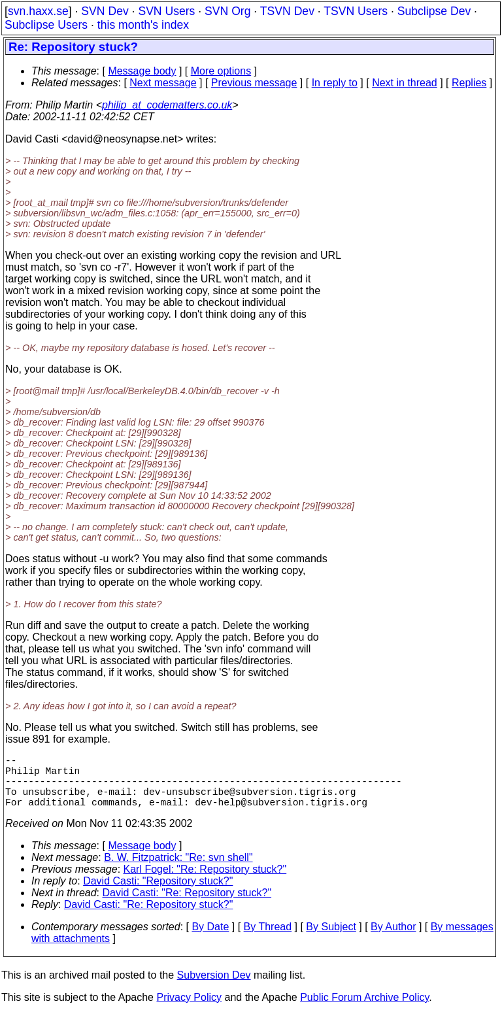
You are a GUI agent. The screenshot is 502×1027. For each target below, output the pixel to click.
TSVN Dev (287, 11)
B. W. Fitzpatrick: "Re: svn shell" (178, 870)
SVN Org (227, 11)
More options (221, 70)
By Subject (331, 939)
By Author (393, 939)
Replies (469, 82)
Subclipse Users (46, 24)
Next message (162, 82)
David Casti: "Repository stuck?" (158, 894)
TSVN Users (356, 11)
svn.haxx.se (38, 11)
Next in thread (404, 82)
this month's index (143, 24)
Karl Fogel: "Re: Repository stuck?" (205, 882)
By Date (210, 939)
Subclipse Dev (434, 11)
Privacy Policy (189, 1010)
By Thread (268, 939)
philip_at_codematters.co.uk (167, 104)
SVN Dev (104, 11)
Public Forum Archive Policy (364, 1010)
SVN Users (166, 11)
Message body (142, 70)
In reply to (335, 82)
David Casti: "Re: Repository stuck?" (187, 905)
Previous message (254, 82)
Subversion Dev (214, 988)
